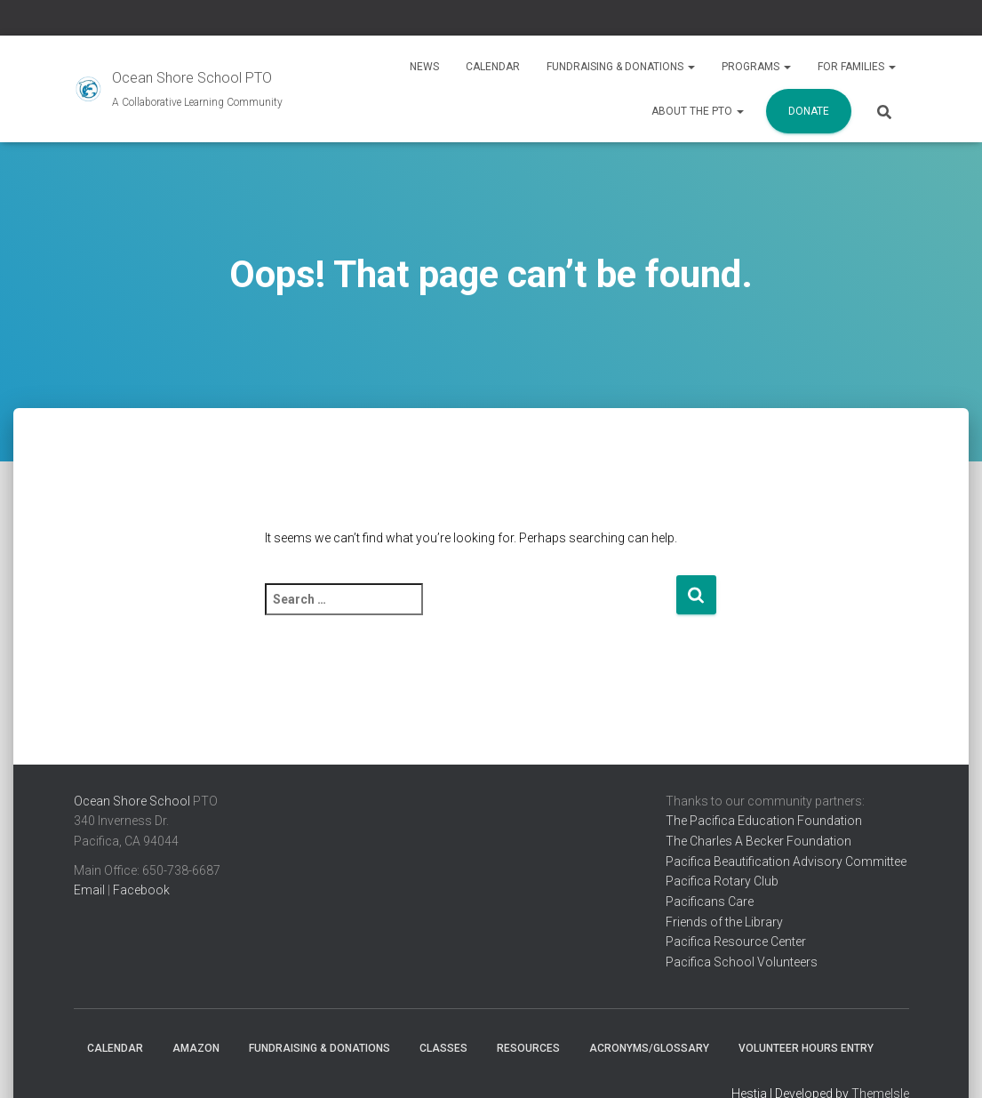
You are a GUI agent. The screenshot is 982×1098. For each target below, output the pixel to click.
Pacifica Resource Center (736, 941)
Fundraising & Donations (621, 66)
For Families (857, 66)
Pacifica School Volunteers (742, 962)
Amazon (196, 1048)
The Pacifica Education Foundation (764, 820)
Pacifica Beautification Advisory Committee (786, 861)
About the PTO (697, 111)
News (424, 66)
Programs (756, 66)
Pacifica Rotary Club (722, 881)
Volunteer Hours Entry (806, 1048)
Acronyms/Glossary (649, 1048)
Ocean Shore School (132, 801)
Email (89, 890)
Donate (808, 111)
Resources (528, 1048)
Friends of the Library (724, 922)
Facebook (141, 890)
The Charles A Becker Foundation (758, 841)
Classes (443, 1048)
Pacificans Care (710, 901)
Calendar (493, 66)
